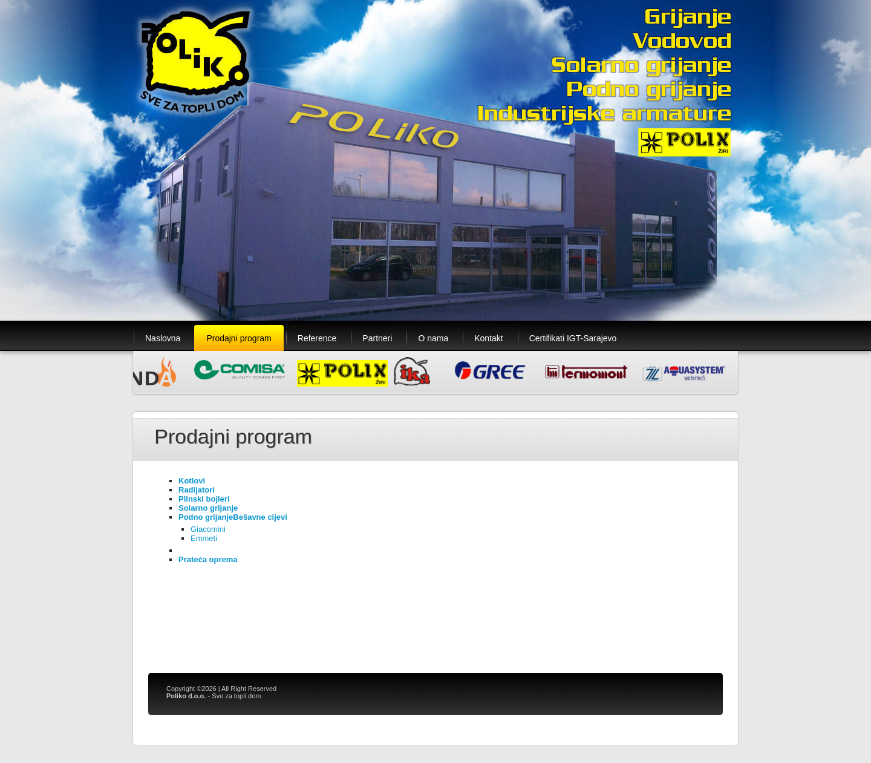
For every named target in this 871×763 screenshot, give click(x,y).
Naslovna (162, 338)
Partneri (377, 338)
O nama (433, 338)
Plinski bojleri (204, 498)
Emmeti (204, 538)
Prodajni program (238, 338)
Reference (317, 338)
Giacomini (208, 529)
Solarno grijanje (208, 507)
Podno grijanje (205, 517)
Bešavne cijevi (260, 517)
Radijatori (196, 489)
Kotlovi (191, 480)
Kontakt (488, 338)
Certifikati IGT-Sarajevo (573, 338)
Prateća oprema (208, 559)
